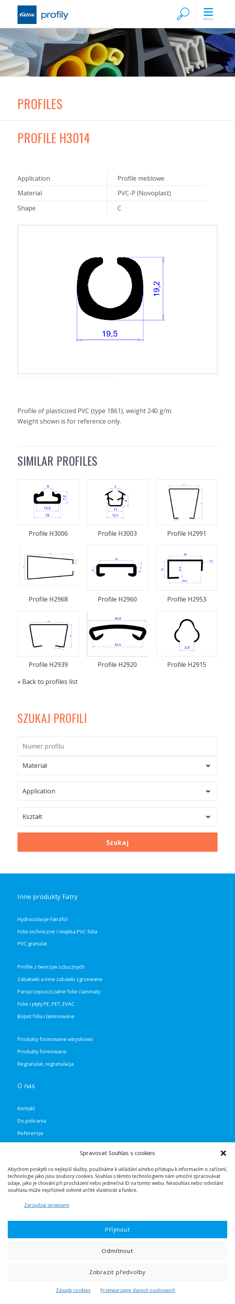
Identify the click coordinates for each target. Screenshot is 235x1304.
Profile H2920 (117, 640)
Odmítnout (117, 1250)
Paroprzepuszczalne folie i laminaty (58, 991)
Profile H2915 (187, 640)
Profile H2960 (117, 574)
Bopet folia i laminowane (45, 1016)
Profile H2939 (48, 640)
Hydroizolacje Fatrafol (42, 919)
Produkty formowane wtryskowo (55, 1039)
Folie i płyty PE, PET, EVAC (45, 1003)
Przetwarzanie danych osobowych (137, 1290)
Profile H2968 (48, 574)
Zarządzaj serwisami (46, 1205)
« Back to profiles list (47, 681)
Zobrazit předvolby (117, 1272)
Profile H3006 (48, 508)
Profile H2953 (187, 574)
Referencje (30, 1133)
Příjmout (117, 1229)
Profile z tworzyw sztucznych (51, 966)
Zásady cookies (73, 1290)
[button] (223, 1153)
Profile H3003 (117, 508)
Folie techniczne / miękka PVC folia (57, 931)
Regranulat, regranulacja (45, 1063)
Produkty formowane (42, 1051)
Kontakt (26, 1108)
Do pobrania (31, 1120)
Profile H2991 (187, 508)
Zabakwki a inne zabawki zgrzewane (59, 979)
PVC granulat (32, 943)
